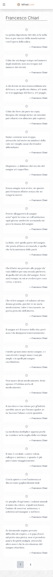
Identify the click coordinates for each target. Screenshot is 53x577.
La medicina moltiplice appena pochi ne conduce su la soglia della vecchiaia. (26, 433)
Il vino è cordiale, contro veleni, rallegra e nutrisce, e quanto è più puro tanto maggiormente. (24, 457)
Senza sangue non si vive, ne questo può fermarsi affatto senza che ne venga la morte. (25, 191)
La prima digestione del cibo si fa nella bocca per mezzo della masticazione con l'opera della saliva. (26, 38)
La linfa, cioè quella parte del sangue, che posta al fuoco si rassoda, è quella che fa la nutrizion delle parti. (26, 246)
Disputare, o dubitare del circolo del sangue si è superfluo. (25, 168)
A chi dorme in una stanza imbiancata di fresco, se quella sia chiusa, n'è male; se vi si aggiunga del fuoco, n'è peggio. (26, 89)
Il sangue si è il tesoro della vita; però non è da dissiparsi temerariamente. (26, 331)
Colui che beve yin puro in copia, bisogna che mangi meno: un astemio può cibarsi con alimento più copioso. (26, 115)
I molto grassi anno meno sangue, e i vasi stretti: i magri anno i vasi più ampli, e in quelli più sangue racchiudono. (26, 356)
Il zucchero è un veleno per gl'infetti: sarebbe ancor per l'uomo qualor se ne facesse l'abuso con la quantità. (25, 409)
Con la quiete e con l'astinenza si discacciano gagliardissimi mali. (23, 481)
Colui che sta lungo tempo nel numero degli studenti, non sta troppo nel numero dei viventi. (26, 64)
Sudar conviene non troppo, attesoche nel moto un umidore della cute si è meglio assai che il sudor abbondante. (26, 142)
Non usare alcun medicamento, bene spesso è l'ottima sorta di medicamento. (25, 384)
